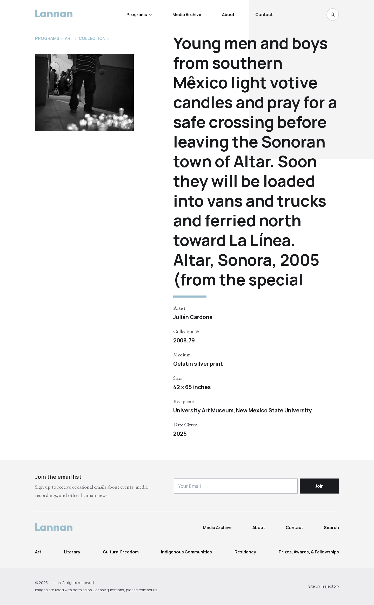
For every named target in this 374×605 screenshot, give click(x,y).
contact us (148, 589)
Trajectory (330, 586)
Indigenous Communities (186, 552)
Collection (92, 38)
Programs (139, 14)
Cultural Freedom (121, 552)
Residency (245, 552)
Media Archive (186, 14)
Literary (72, 552)
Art (38, 552)
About (228, 14)
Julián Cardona (192, 317)
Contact (264, 14)
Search (331, 527)
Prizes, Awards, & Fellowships (309, 552)
